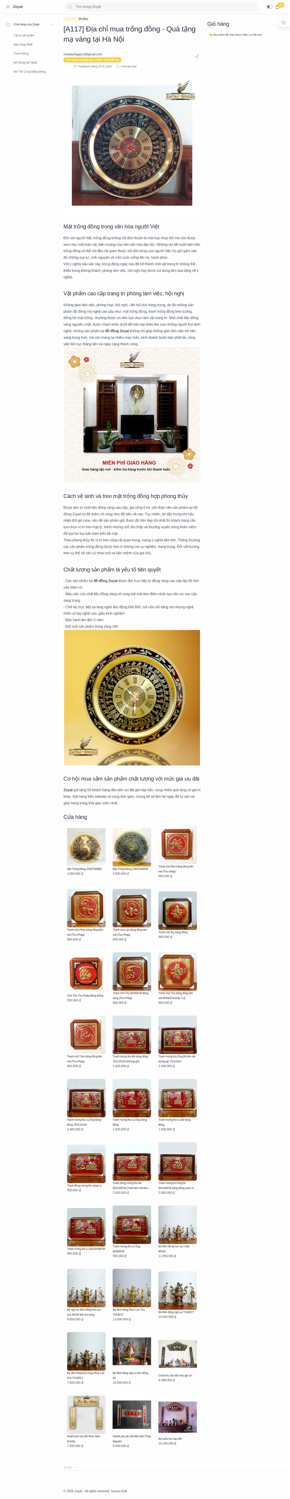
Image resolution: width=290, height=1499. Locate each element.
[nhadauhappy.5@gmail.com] (82, 54)
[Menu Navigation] (8, 7)
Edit (124, 1491)
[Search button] (70, 7)
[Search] (161, 7)
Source (116, 1491)
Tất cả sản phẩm (24, 35)
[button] (269, 7)
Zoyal (18, 7)
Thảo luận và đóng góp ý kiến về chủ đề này (92, 60)
